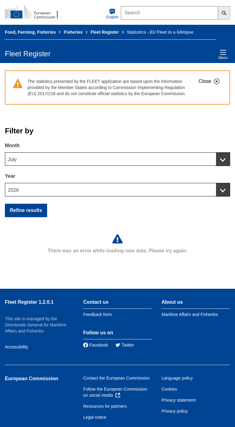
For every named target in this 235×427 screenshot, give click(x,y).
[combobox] (117, 159)
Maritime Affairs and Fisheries (190, 314)
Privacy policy (175, 411)
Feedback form (97, 314)
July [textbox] (12, 159)
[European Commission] (34, 12)
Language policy (177, 378)
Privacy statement (179, 400)
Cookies (169, 389)
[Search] (224, 13)
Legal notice (94, 417)
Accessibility (16, 346)
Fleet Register (105, 32)
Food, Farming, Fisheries (30, 32)
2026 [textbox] (13, 190)
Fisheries (73, 32)
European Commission (31, 378)
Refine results (26, 210)
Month (12, 145)
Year (10, 176)
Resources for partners (105, 406)
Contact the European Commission (116, 378)
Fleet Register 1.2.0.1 (29, 302)
